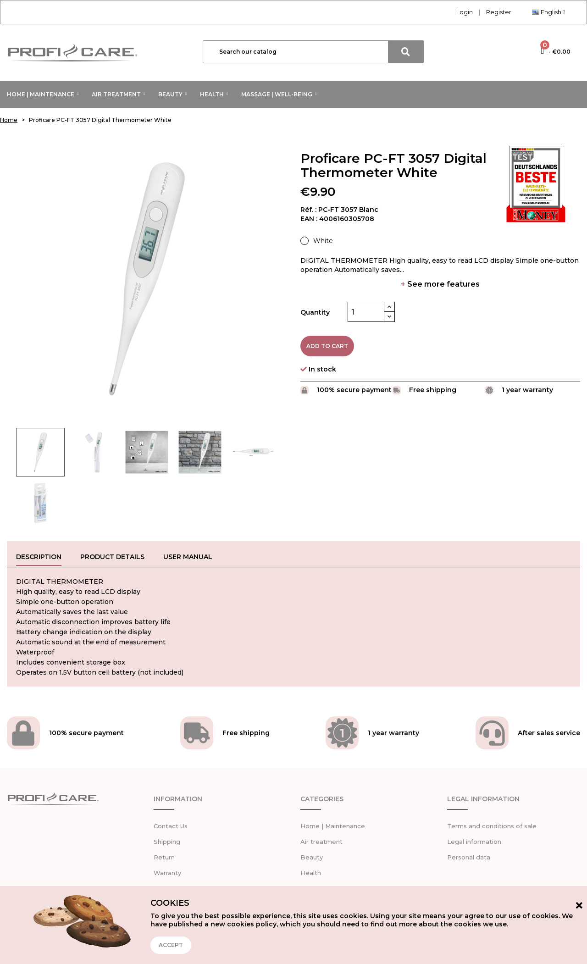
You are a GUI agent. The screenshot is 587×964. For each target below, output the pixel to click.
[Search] (313, 51)
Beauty (311, 855)
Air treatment (321, 839)
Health (310, 870)
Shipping (167, 839)
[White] (316, 240)
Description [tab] (38, 557)
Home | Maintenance (332, 823)
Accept (171, 945)
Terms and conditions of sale (492, 823)
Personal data (468, 855)
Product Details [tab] (112, 557)
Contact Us (171, 823)
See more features (440, 284)
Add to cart (327, 346)
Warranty (167, 870)
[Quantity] (366, 312)
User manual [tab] (187, 557)
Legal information (474, 839)
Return (164, 855)
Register (498, 12)
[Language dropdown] (548, 12)
